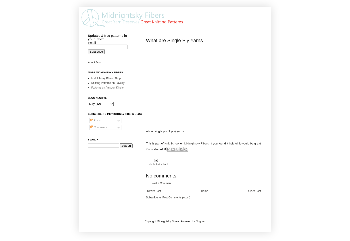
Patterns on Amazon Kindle (107, 87)
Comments (98, 127)
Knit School (172, 143)
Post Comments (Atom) (176, 197)
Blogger (200, 221)
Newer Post (154, 191)
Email (92, 43)
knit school (162, 164)
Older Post (254, 191)
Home (204, 191)
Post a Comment (161, 183)
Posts (95, 120)
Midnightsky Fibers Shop (106, 78)
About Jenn (95, 62)
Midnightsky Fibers (196, 143)
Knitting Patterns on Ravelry (108, 82)
